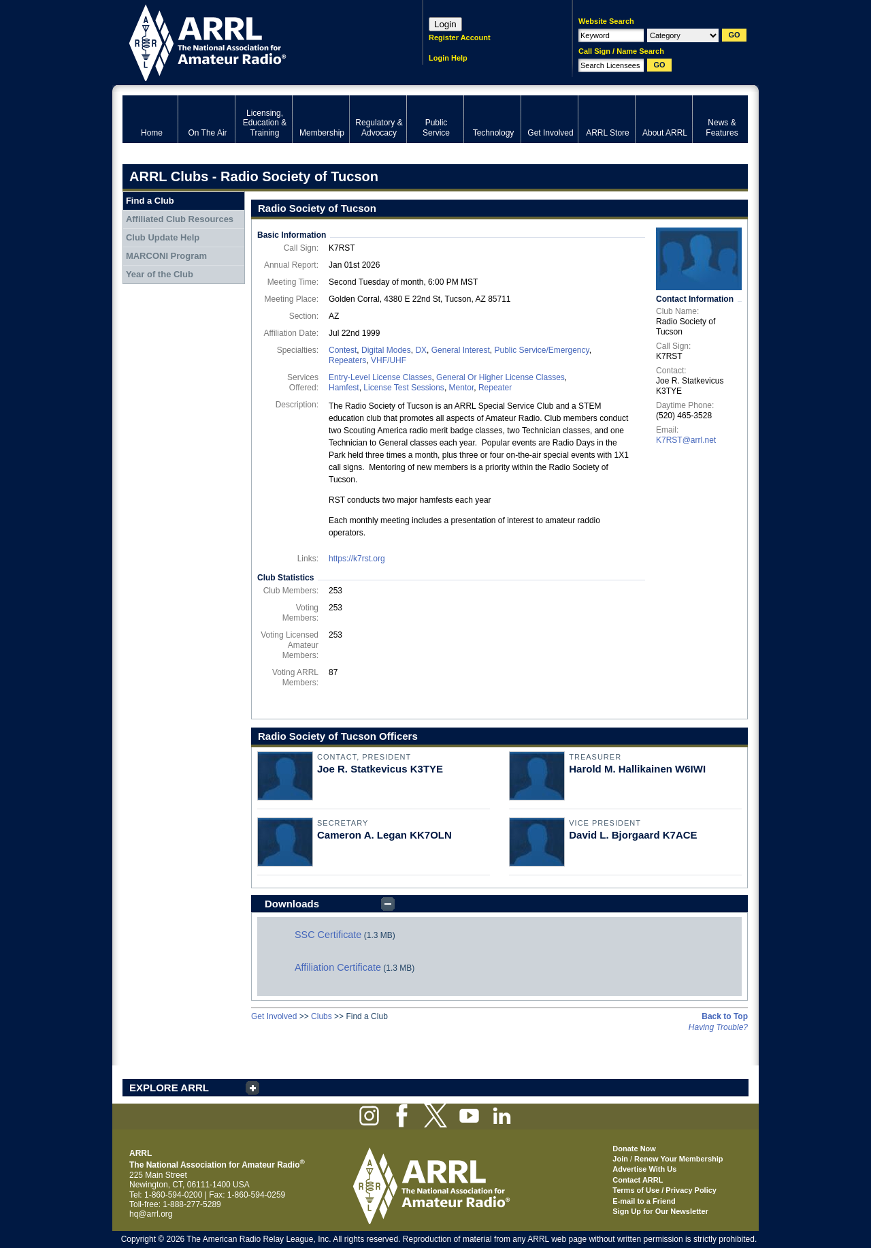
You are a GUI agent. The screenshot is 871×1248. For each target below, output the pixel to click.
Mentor (461, 387)
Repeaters (347, 360)
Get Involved (274, 1016)
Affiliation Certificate (338, 967)
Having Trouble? (718, 1027)
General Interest (460, 350)
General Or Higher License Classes (500, 377)
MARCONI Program (166, 256)
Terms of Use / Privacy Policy (664, 1190)
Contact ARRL (637, 1180)
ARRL (255, 41)
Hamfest (344, 387)
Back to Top (725, 1016)
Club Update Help (162, 237)
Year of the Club (159, 274)
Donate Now (634, 1148)
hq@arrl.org (151, 1214)
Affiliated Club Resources (179, 219)
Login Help (448, 58)
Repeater (495, 387)
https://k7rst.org (357, 558)
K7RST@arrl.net (686, 440)
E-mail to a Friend (643, 1201)
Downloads (292, 903)
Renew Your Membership (678, 1159)
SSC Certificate (328, 934)
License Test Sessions (403, 387)
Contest (343, 350)
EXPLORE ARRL (169, 1087)
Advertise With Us (644, 1169)
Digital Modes (386, 350)
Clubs (321, 1016)
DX (421, 350)
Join (620, 1159)
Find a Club (150, 201)
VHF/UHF (388, 360)
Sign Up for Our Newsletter (660, 1211)
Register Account (460, 37)
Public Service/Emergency (541, 350)
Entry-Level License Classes (380, 377)
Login (445, 24)
